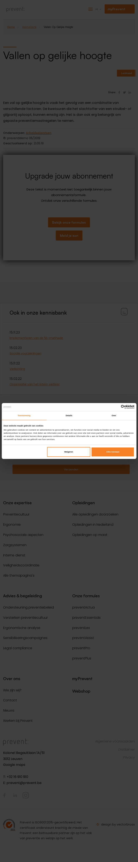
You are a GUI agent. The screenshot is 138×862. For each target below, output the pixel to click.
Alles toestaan (112, 452)
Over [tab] (114, 416)
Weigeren (68, 452)
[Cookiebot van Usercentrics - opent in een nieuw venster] (116, 407)
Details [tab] (69, 416)
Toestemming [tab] (24, 416)
